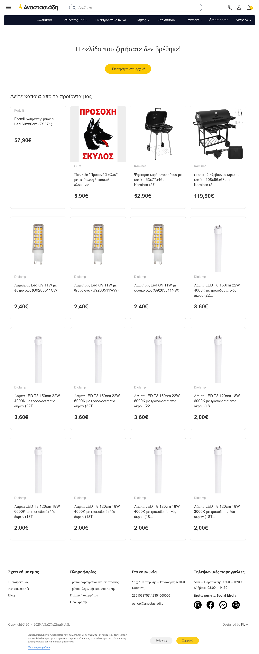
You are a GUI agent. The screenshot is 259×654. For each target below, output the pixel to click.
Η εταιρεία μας (18, 596)
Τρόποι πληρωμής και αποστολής (92, 603)
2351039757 (141, 610)
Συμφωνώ (187, 640)
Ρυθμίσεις (161, 640)
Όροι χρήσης (79, 616)
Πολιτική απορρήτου (84, 609)
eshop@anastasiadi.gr (148, 617)
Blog (11, 609)
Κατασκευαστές (18, 603)
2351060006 (161, 610)
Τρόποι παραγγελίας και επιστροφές (94, 596)
